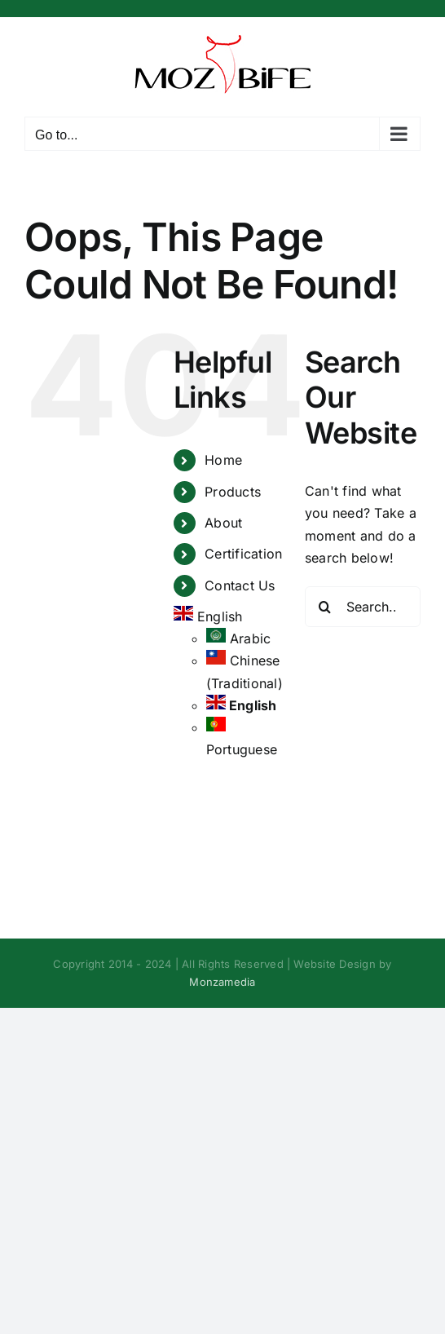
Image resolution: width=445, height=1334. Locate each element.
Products (233, 492)
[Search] (325, 606)
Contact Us (240, 585)
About (223, 523)
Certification (243, 554)
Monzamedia (222, 981)
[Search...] (363, 606)
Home (223, 460)
